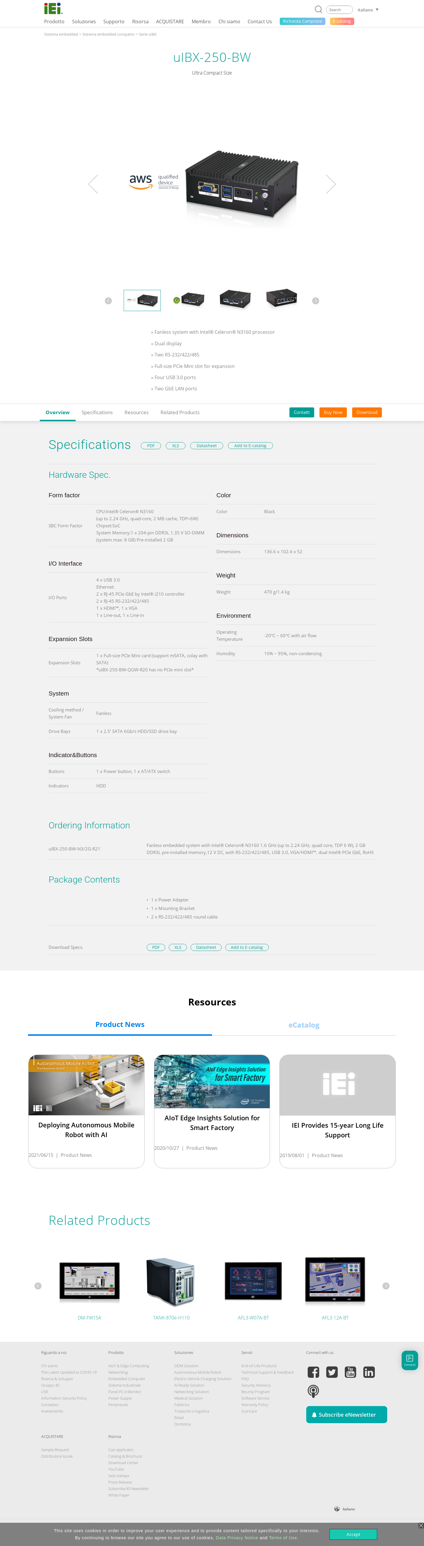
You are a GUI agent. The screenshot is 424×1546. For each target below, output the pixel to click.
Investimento (52, 1411)
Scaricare (249, 1411)
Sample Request (55, 1449)
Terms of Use (283, 1537)
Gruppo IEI (50, 1385)
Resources (137, 412)
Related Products (180, 412)
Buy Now (333, 412)
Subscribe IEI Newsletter (128, 1488)
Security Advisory (256, 1385)
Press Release (120, 1482)
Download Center (123, 1462)
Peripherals (118, 1404)
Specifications (97, 412)
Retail (179, 1417)
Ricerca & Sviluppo (57, 1378)
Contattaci (50, 1404)
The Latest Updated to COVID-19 (69, 1372)
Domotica (182, 1424)
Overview (58, 412)
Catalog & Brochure (125, 1456)
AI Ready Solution (189, 1385)
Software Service (255, 1398)
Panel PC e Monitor (124, 1391)
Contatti (302, 412)
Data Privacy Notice (237, 1537)
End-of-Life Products (259, 1365)
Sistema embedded (61, 34)
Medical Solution (188, 1398)
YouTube (116, 1469)
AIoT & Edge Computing (128, 1365)
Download (367, 412)
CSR (44, 1391)
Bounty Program (255, 1391)
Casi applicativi (120, 1449)
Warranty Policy (254, 1404)
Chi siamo (49, 1365)
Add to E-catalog (250, 445)
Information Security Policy (64, 1398)
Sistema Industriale (124, 1385)
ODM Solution (186, 1365)
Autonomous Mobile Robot (197, 1372)
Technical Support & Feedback (267, 1372)
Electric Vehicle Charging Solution (202, 1378)
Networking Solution (191, 1391)
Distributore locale (57, 1456)
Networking (118, 1372)
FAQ (245, 1378)
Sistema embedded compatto (108, 34)
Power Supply (120, 1398)
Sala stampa (118, 1475)
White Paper (119, 1495)
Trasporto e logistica (191, 1411)
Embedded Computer (126, 1378)
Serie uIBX (148, 34)
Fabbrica (181, 1404)
